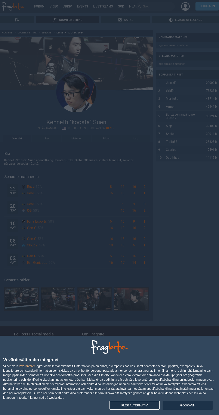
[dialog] (109, 375)
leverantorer (27, 366)
